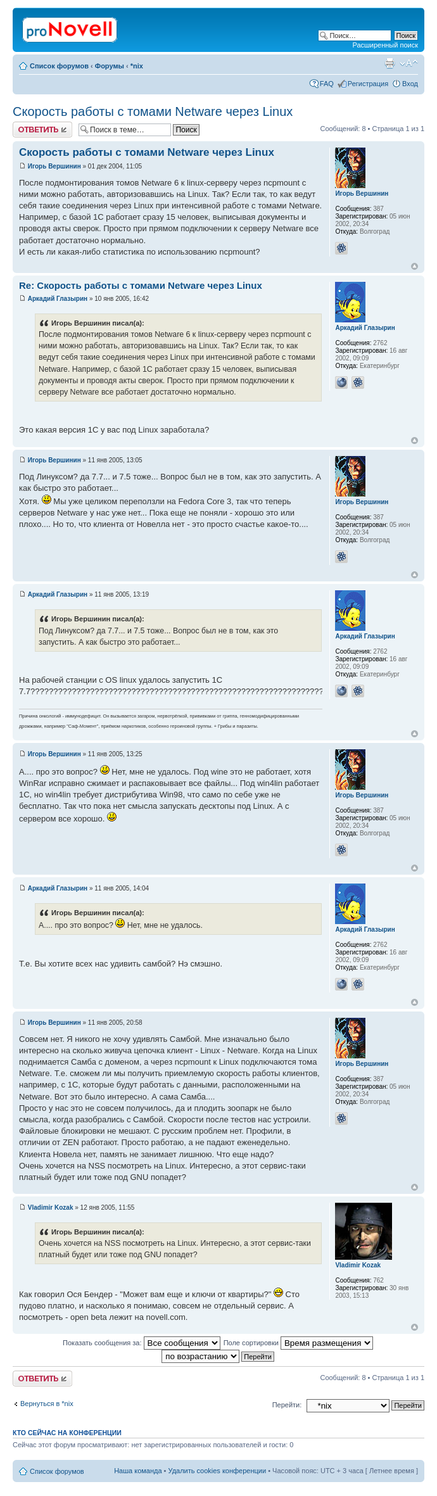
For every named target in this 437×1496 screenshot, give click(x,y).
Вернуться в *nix (46, 1403)
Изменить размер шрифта (409, 63)
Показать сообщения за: (141, 1343)
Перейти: (287, 1405)
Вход (410, 83)
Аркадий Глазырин (57, 298)
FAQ (327, 83)
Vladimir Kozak (50, 1207)
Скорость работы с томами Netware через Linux (153, 111)
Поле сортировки (298, 1343)
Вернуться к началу (414, 266)
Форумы (109, 66)
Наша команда (138, 1470)
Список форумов (59, 66)
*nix (136, 66)
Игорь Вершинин (54, 166)
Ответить (42, 129)
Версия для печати (389, 63)
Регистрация (368, 83)
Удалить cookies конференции (217, 1470)
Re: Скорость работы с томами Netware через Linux (140, 285)
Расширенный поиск (385, 45)
